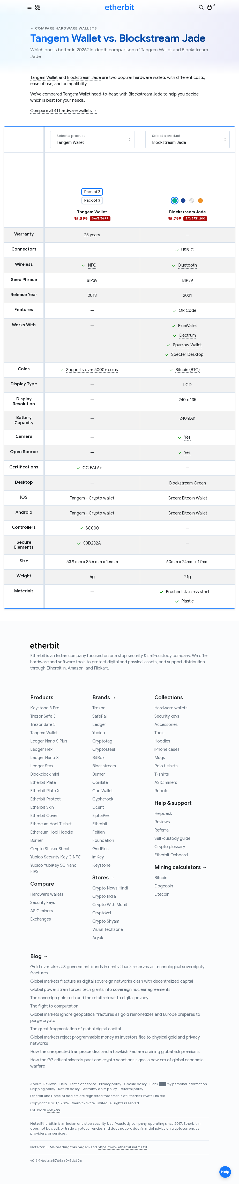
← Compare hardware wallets (63, 28)
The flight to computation (54, 1006)
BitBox (98, 757)
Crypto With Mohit (109, 904)
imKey (98, 857)
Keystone (101, 865)
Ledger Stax (41, 766)
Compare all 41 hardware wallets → (63, 110)
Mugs (159, 757)
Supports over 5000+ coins (92, 369)
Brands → (104, 697)
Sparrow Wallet (187, 345)
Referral (161, 830)
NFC (92, 265)
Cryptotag (102, 741)
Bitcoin (160, 877)
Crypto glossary (169, 846)
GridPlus (100, 848)
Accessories (166, 724)
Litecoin (161, 894)
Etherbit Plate (43, 782)
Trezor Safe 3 (43, 716)
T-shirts (161, 774)
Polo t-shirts (166, 766)
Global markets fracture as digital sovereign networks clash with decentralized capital (111, 981)
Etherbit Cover (44, 815)
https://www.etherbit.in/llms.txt (122, 1147)
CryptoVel (101, 913)
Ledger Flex (41, 749)
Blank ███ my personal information (178, 1084)
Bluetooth (187, 265)
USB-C (187, 250)
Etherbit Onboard (171, 855)
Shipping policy (43, 1089)
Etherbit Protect (45, 799)
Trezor (98, 708)
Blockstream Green (187, 483)
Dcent (98, 807)
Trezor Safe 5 (43, 724)
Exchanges (40, 919)
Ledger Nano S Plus (48, 741)
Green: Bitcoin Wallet (187, 498)
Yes (187, 437)
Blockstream (104, 766)
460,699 (53, 1110)
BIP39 (92, 280)
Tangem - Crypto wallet (92, 498)
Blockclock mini (44, 774)
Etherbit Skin (42, 807)
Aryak (97, 937)
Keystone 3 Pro (44, 708)
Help (63, 1084)
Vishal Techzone (107, 929)
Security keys (42, 902)
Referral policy (131, 1089)
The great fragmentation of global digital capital (75, 1029)
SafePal (99, 716)
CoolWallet (102, 790)
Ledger (99, 724)
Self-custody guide (172, 838)
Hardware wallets (46, 894)
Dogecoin (163, 886)
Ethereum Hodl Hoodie (51, 832)
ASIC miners (41, 911)
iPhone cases (167, 749)
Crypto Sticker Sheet (50, 848)
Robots (161, 790)
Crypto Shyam (105, 921)
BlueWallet (187, 325)
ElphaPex (101, 815)
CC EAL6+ (92, 467)
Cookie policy (135, 1084)
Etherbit (99, 824)
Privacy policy (110, 1084)
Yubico (98, 733)
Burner (36, 840)
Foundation (103, 840)
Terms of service (83, 1084)
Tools (159, 733)
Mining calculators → (180, 867)
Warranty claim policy (100, 1089)
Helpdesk (163, 813)
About (35, 1084)
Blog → (39, 956)
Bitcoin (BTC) (187, 369)
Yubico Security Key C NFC (55, 857)
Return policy (69, 1089)
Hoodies (162, 741)
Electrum (187, 335)
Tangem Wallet (44, 77)
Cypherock (102, 799)
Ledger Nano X (44, 757)
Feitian (98, 832)
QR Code (187, 310)
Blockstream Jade (84, 77)
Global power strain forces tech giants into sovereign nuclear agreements (100, 989)
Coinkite (100, 782)
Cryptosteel (103, 749)
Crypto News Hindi (110, 888)
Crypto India (104, 896)
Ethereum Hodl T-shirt (51, 824)
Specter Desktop (187, 354)
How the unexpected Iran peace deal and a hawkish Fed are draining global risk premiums (115, 1051)
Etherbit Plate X (44, 790)
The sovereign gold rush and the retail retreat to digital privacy (89, 998)
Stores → (103, 877)
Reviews (162, 822)
